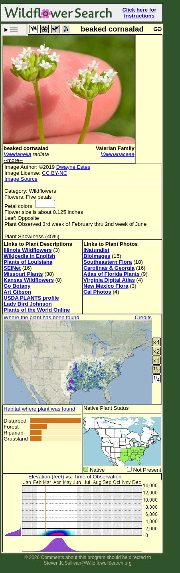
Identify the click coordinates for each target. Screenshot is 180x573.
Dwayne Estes (73, 167)
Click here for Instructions (139, 13)
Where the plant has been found (41, 317)
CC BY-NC (54, 173)
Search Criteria (14, 30)
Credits (143, 317)
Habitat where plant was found (39, 409)
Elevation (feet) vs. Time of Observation (74, 477)
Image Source (21, 179)
